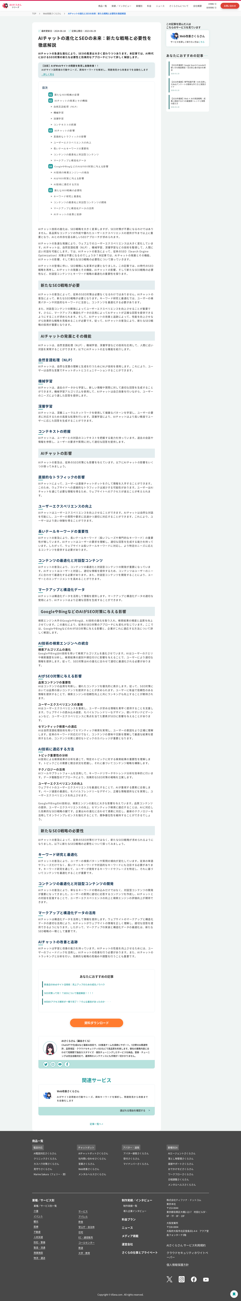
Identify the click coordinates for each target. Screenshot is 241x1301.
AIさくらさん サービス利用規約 (186, 1245)
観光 (36, 1221)
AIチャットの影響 (64, 130)
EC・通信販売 (85, 1237)
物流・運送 (39, 1257)
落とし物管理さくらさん (180, 1158)
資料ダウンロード (96, 1023)
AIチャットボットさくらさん (93, 1153)
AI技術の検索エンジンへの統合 (71, 172)
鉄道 (80, 1247)
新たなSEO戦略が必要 (67, 95)
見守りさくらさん (43, 1169)
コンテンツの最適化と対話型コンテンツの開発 (80, 202)
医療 (36, 1226)
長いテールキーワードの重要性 (71, 148)
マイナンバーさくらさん (136, 1163)
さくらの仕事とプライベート (140, 1252)
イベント (38, 1216)
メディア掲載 (130, 1236)
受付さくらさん (131, 1158)
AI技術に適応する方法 (66, 184)
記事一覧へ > (96, 1123)
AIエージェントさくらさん (181, 1153)
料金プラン (129, 1219)
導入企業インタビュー (134, 1211)
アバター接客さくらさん (136, 1153)
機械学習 (59, 112)
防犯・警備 (39, 1242)
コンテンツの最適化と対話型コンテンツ (76, 154)
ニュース (160, 5)
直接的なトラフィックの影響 (70, 136)
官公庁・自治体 (86, 1226)
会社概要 (197, 5)
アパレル (83, 1216)
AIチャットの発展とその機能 (71, 100)
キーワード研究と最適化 (67, 196)
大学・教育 (84, 1253)
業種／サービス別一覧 (45, 1205)
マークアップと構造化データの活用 (74, 208)
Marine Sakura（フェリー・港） (50, 1174)
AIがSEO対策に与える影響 (69, 178)
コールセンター (86, 1242)
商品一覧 (102, 5)
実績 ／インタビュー (121, 5)
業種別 (139, 5)
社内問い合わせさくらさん (92, 1158)
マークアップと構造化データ (70, 160)
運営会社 (127, 1244)
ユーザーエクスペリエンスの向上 (73, 142)
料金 (149, 5)
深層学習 (59, 118)
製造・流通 (39, 1247)
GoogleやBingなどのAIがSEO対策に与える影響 (81, 166)
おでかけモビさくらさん (180, 1169)
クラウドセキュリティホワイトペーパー (187, 1255)
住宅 (80, 1232)
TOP (34, 13)
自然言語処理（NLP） (66, 106)
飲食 (80, 1221)
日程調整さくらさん (178, 1179)
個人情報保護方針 (178, 1265)
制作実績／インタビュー (137, 1200)
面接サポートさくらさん (180, 1163)
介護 (36, 1211)
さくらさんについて (179, 5)
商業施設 (38, 1252)
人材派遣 (38, 1237)
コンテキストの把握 (65, 124)
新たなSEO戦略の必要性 (68, 190)
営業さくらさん (86, 1163)
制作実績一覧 (130, 1205)
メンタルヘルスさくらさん (92, 1174)
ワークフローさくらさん (180, 1174)
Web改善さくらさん (52, 13)
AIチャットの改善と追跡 (68, 214)
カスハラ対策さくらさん (46, 1163)
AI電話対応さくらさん (45, 1153)
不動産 (37, 1231)
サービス (83, 1211)
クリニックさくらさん (45, 1158)
